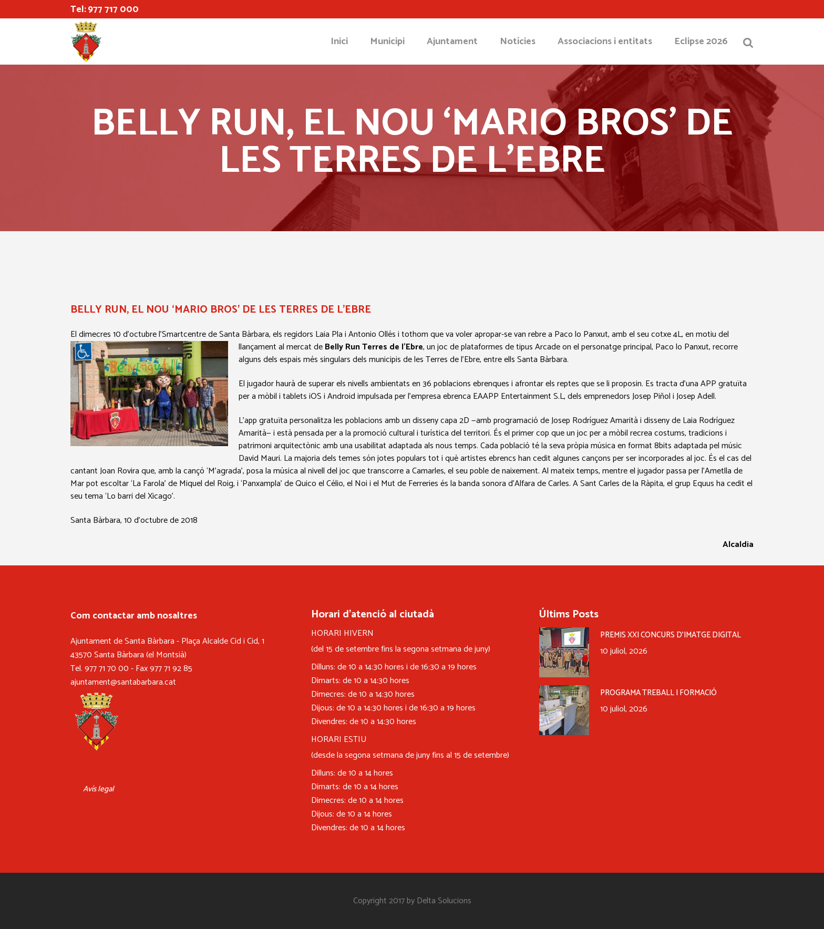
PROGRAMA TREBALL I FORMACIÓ (658, 692)
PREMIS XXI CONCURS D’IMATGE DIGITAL (670, 635)
